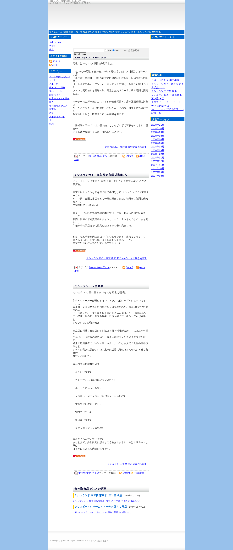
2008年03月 (157, 150)
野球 (51, 124)
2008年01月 (157, 157)
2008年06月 (157, 139)
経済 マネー (55, 95)
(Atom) (129, 156)
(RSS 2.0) (139, 472)
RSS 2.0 (56, 61)
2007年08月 (157, 175)
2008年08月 (157, 135)
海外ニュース (55, 91)
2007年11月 (157, 164)
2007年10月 (157, 168)
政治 (51, 113)
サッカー (53, 80)
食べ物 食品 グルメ (85, 32)
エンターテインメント (59, 76)
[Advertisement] (166, 56)
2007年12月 (157, 161)
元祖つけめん (55, 42)
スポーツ (53, 84)
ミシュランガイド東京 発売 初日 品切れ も (141, 32)
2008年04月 (157, 146)
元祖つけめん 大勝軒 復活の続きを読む (126, 147)
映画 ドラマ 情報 (57, 87)
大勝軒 (52, 46)
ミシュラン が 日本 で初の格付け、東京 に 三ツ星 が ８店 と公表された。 (108, 501)
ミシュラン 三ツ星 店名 (88, 286)
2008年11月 (157, 124)
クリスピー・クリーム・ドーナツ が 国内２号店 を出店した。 (102, 512)
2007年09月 (157, 172)
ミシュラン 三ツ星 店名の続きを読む (127, 463)
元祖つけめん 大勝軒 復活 (107, 32)
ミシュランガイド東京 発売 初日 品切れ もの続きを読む (116, 258)
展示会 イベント (57, 116)
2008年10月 (157, 128)
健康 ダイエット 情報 (59, 98)
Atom (54, 65)
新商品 (52, 109)
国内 (51, 102)
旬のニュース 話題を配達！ (62, 32)
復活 (51, 49)
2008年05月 (157, 143)
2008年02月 (157, 153)
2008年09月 (157, 132)
